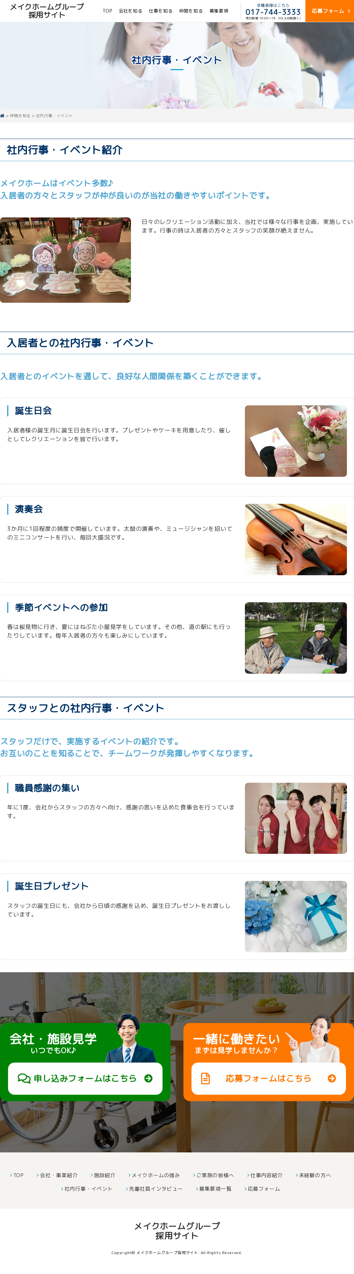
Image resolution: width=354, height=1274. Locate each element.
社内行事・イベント (88, 1188)
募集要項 (219, 11)
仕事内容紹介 (266, 1175)
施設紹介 (105, 1175)
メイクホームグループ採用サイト (47, 11)
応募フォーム (264, 1188)
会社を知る (131, 11)
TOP (107, 11)
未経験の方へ (315, 1175)
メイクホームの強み (156, 1175)
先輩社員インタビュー (156, 1188)
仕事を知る (161, 11)
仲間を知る (191, 11)
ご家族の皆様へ (215, 1175)
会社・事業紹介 (59, 1175)
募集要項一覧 (215, 1188)
